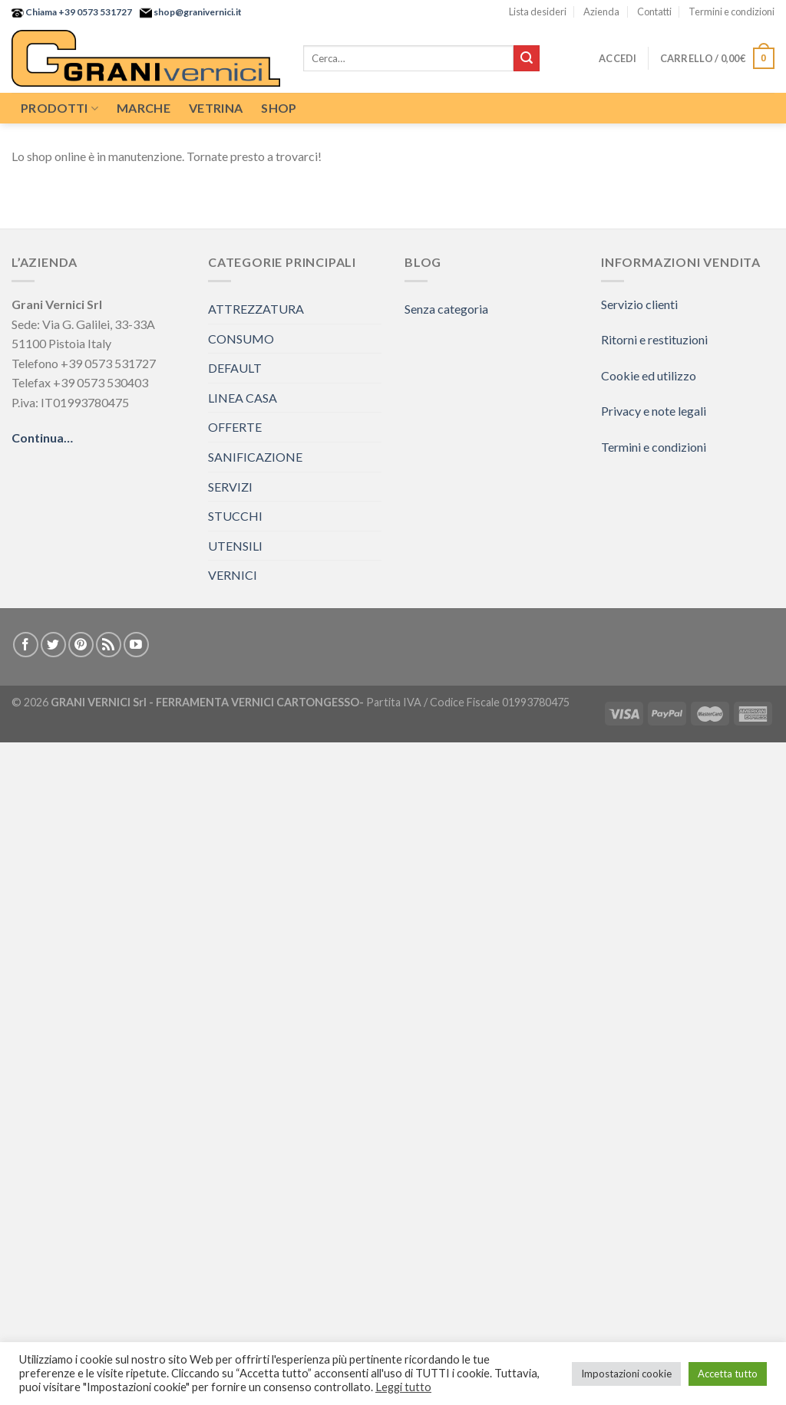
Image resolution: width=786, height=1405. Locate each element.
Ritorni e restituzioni (654, 339)
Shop (278, 107)
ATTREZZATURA (256, 308)
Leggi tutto (403, 1386)
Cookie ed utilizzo (648, 375)
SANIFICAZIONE (255, 456)
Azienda (601, 11)
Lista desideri (537, 11)
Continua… (42, 437)
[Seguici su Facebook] (25, 644)
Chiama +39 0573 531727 (78, 12)
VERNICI (232, 575)
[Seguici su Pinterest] (81, 644)
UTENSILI (235, 545)
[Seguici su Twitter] (53, 644)
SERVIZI (230, 486)
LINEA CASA (242, 397)
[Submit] (527, 58)
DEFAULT (235, 367)
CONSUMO (241, 338)
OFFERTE (235, 427)
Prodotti (59, 108)
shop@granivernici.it (197, 12)
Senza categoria (446, 308)
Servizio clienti (639, 304)
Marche (143, 107)
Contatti (654, 11)
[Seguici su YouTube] (136, 644)
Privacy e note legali (653, 410)
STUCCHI (235, 515)
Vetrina (216, 107)
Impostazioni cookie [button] (626, 1373)
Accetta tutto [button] (728, 1373)
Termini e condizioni (731, 11)
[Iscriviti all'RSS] (108, 644)
